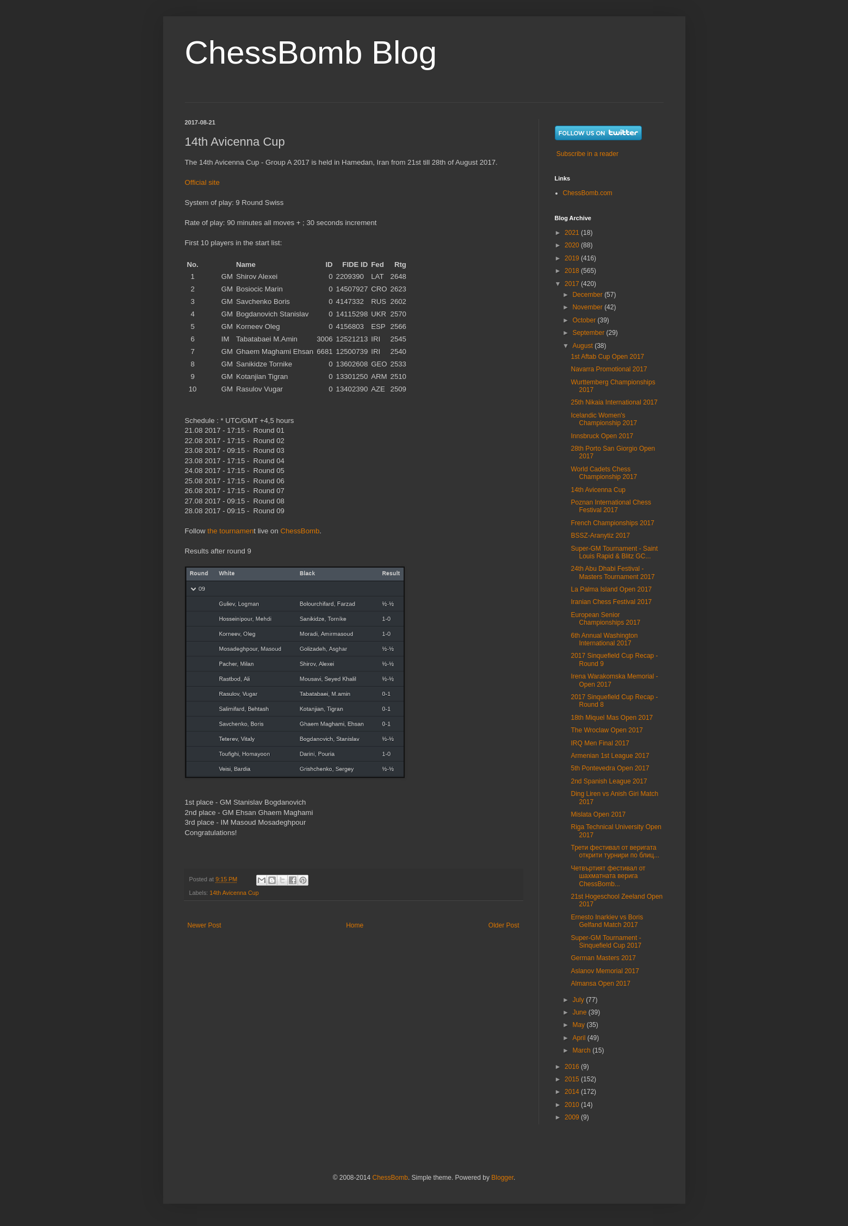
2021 (573, 233)
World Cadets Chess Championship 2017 (604, 473)
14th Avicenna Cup (233, 892)
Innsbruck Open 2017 (602, 436)
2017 (573, 284)
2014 (573, 1092)
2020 (573, 245)
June (580, 1012)
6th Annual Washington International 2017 (604, 639)
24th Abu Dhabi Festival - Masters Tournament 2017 (612, 572)
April (579, 1038)
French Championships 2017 (612, 523)
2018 (573, 271)
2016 (573, 1067)
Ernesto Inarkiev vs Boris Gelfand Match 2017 (607, 921)
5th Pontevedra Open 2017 (610, 768)
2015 (573, 1079)
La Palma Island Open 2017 (611, 589)
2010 (573, 1105)
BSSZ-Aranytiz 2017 (600, 535)
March (582, 1050)
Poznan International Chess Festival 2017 (611, 506)
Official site (202, 182)
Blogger (502, 1177)
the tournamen (230, 531)
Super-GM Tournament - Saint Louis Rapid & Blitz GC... (614, 552)
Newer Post (204, 925)
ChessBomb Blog (311, 52)
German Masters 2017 (603, 958)
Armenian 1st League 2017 (610, 756)
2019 (573, 258)
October (584, 320)
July (579, 1000)
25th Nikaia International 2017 (614, 402)
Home (354, 925)
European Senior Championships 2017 (605, 618)
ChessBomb (299, 531)
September (589, 333)
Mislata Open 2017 (598, 814)
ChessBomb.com (587, 193)
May (579, 1025)
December (588, 294)
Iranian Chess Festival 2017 (611, 602)
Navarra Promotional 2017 (609, 369)
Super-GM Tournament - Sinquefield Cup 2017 (606, 941)
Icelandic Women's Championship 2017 (604, 419)
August (583, 346)
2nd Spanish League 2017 (609, 781)
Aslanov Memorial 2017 (605, 971)
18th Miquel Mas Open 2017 (612, 717)
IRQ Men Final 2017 (600, 743)
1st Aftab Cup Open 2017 (607, 356)
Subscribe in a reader (587, 154)
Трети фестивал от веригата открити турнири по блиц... (615, 851)
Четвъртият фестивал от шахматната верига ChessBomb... (608, 876)
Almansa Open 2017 (600, 983)
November (588, 307)
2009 (573, 1117)
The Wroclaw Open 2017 (607, 730)
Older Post (503, 925)
